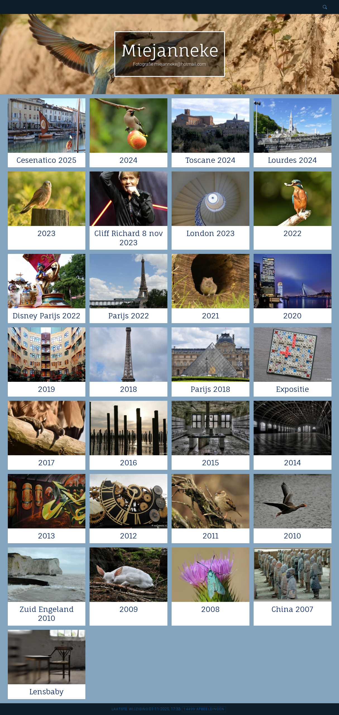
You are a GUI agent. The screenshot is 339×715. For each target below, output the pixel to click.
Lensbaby (46, 691)
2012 (128, 535)
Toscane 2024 (210, 160)
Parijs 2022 (128, 315)
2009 (128, 609)
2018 (128, 389)
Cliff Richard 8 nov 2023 (128, 238)
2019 (46, 389)
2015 (210, 462)
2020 (292, 315)
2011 (210, 535)
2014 (292, 462)
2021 (210, 315)
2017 (46, 462)
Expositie (292, 389)
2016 (128, 462)
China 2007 (292, 609)
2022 (292, 233)
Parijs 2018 (210, 389)
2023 (46, 233)
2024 (128, 160)
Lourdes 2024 (292, 160)
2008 (210, 609)
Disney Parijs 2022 (46, 315)
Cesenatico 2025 (46, 160)
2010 (292, 535)
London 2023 (210, 233)
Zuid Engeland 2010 (47, 614)
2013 (46, 535)
